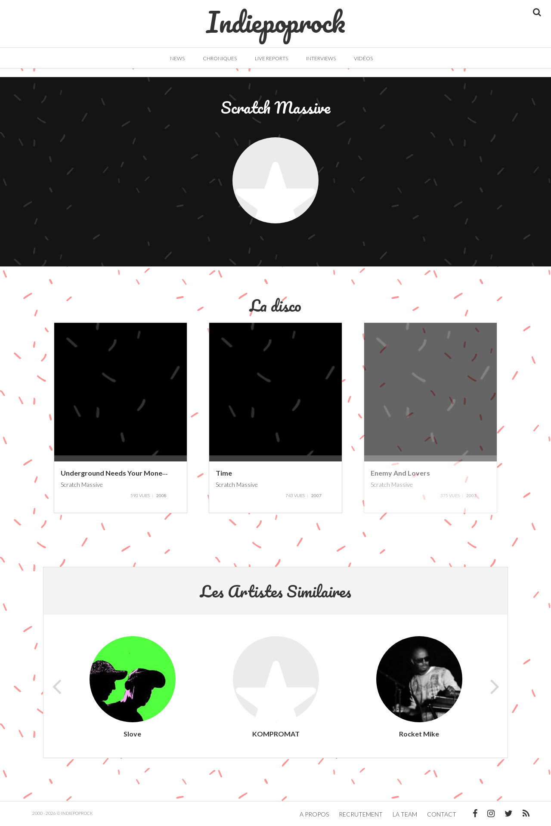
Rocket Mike (419, 734)
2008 (161, 495)
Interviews (321, 58)
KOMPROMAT (276, 734)
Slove (132, 734)
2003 (471, 495)
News (177, 58)
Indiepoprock (275, 17)
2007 (316, 495)
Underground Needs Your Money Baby (122, 473)
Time (224, 473)
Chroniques (220, 58)
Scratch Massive (82, 484)
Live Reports (271, 58)
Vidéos (363, 58)
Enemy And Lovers (400, 473)
